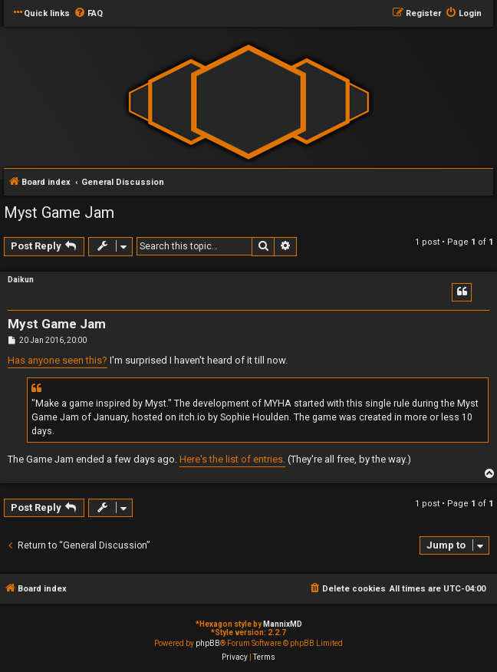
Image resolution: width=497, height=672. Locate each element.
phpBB (208, 643)
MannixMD (282, 624)
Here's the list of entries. (232, 459)
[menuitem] (88, 14)
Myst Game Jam (59, 212)
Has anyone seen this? (57, 360)
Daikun (21, 279)
